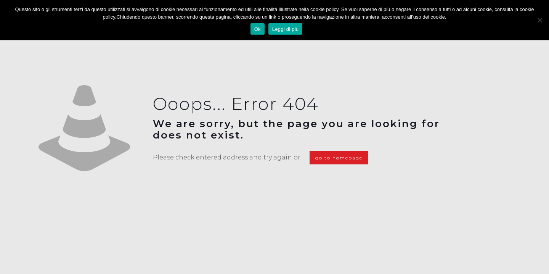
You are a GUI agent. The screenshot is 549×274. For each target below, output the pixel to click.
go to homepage (339, 158)
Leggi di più (285, 29)
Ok (257, 29)
